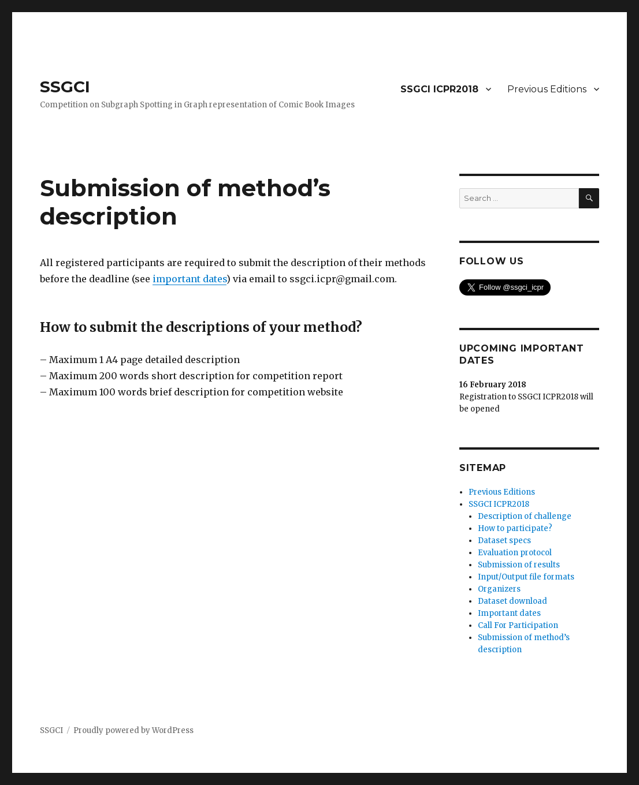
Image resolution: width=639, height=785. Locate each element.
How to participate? (515, 528)
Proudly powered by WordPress (133, 730)
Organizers (499, 589)
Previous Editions (546, 89)
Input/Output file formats (526, 577)
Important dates (509, 613)
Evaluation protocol (515, 553)
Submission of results (519, 565)
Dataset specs (504, 540)
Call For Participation (518, 625)
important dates (189, 279)
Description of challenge (524, 516)
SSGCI (65, 86)
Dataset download (512, 601)
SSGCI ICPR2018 (439, 89)
